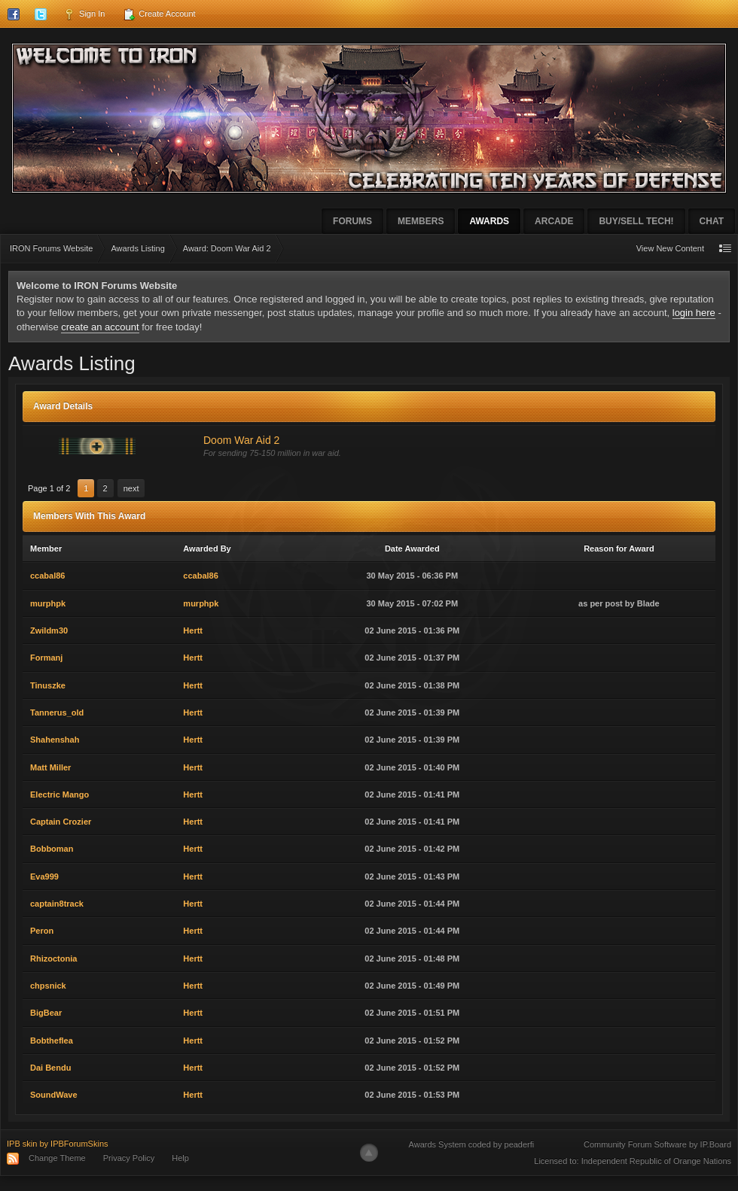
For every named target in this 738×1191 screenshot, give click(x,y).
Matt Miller (50, 767)
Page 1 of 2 (49, 488)
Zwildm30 (49, 630)
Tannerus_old (57, 712)
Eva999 (44, 876)
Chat (712, 221)
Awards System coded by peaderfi (472, 1144)
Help (180, 1157)
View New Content (670, 248)
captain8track (57, 903)
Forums (352, 221)
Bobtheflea (51, 1040)
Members (421, 221)
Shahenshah (54, 739)
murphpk (48, 603)
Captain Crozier (60, 821)
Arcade (554, 221)
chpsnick (48, 985)
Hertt (193, 630)
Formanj (46, 657)
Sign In (84, 14)
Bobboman (51, 848)
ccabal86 (47, 575)
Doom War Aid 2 (241, 440)
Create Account (159, 14)
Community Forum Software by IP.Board (657, 1144)
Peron (41, 930)
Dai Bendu (50, 1067)
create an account (100, 327)
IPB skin (22, 1143)
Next (131, 488)
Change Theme (57, 1157)
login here (693, 312)
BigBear (46, 1012)
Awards (489, 221)
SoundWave (54, 1094)
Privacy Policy (128, 1157)
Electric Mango (59, 794)
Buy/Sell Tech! (636, 221)
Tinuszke (48, 685)
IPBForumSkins (79, 1143)
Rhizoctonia (53, 958)
